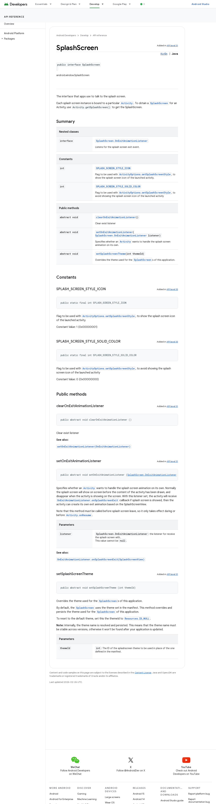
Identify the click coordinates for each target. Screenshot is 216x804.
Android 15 (138, 793)
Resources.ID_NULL (137, 618)
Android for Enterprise (61, 799)
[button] (22, 38)
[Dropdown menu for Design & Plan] (81, 4)
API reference (14, 16)
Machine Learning (87, 799)
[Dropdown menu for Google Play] (131, 4)
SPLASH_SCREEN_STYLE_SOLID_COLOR (118, 186)
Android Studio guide (171, 800)
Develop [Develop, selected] (95, 4)
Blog (146, 4)
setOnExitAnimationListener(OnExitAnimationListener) (93, 446)
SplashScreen (159, 103)
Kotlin (163, 54)
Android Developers (66, 35)
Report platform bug (199, 793)
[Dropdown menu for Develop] (104, 4)
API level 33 (172, 289)
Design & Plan (68, 4)
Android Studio (200, 4)
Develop (84, 35)
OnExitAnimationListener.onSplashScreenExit (87, 500)
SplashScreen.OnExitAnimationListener (121, 140)
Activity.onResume (78, 515)
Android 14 (139, 799)
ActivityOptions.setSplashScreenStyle (145, 174)
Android (53, 793)
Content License (143, 672)
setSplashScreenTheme (111, 253)
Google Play (120, 4)
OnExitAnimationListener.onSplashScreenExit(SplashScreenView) (100, 559)
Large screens (112, 797)
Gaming (81, 793)
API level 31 (172, 45)
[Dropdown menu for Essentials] (52, 4)
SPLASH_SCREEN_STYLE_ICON (113, 168)
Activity (127, 103)
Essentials (41, 4)
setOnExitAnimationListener (114, 232)
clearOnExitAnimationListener (116, 217)
